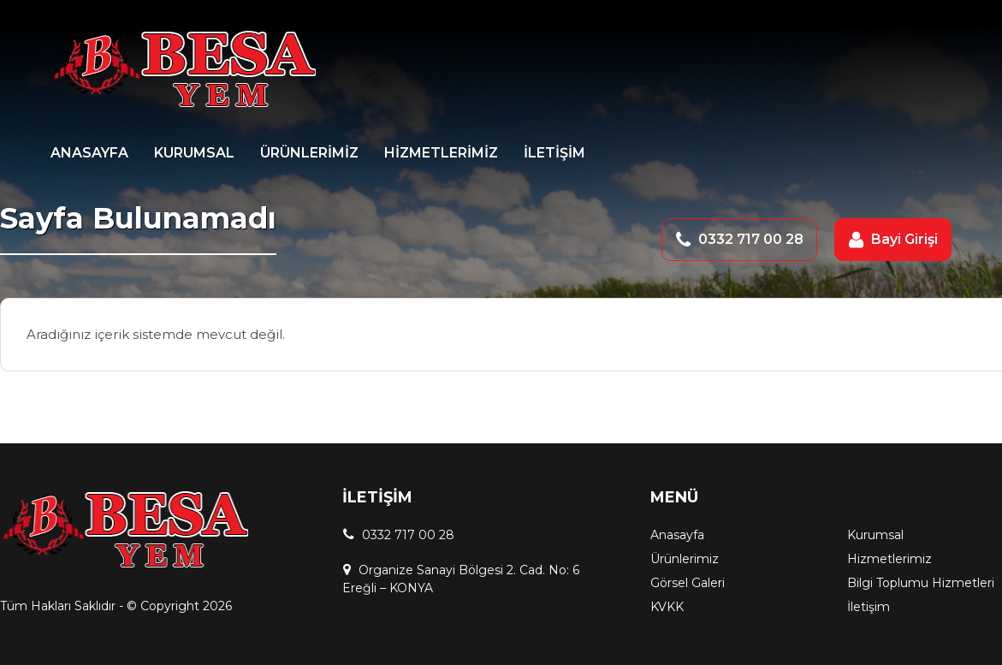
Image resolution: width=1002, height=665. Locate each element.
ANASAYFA (89, 153)
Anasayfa (677, 535)
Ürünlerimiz (684, 559)
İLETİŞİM (554, 153)
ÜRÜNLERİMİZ (309, 153)
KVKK (667, 607)
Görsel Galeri (687, 583)
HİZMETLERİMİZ (441, 153)
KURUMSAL (194, 153)
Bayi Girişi (904, 239)
